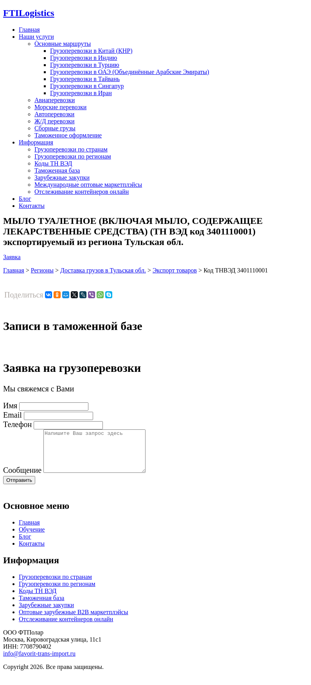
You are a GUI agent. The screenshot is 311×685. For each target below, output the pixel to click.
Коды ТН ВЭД (53, 163)
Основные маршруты (62, 43)
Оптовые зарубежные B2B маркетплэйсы (73, 620)
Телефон (17, 424)
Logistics (28, 13)
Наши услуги (36, 36)
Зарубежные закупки (62, 177)
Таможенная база (57, 170)
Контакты (32, 205)
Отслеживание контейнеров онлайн (81, 191)
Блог (25, 198)
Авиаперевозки (54, 100)
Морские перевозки (60, 107)
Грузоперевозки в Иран (81, 93)
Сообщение (22, 478)
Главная (29, 29)
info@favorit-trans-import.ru (39, 661)
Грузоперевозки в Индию (83, 57)
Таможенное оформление (68, 135)
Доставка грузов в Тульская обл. (103, 270)
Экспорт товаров (175, 270)
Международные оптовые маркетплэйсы (88, 184)
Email (12, 415)
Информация (36, 142)
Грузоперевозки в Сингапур (87, 86)
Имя (10, 405)
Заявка (12, 257)
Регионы (42, 270)
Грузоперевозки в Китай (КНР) (91, 50)
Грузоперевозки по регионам (72, 156)
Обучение (32, 537)
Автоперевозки (54, 114)
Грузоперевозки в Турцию (84, 64)
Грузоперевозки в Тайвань (85, 79)
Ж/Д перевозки (54, 121)
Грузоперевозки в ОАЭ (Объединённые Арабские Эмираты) (129, 71)
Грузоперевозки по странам (71, 149)
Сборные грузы (55, 128)
